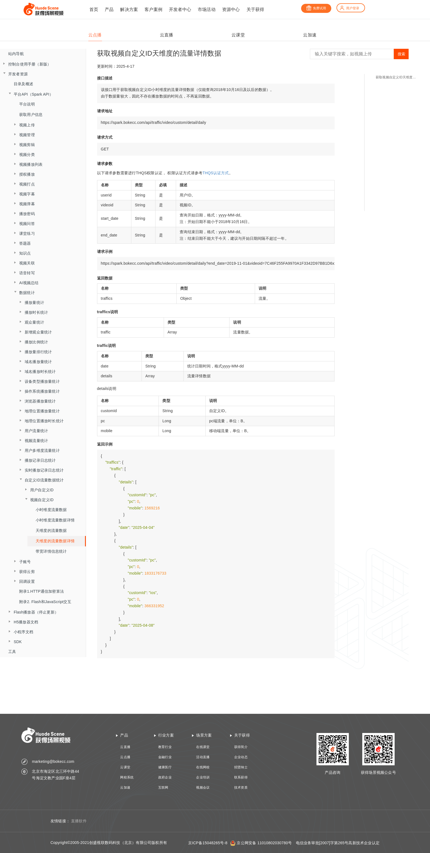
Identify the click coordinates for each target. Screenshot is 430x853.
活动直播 (203, 757)
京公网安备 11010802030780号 (264, 843)
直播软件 (79, 821)
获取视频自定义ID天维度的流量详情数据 (397, 77)
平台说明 (27, 104)
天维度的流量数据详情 (55, 541)
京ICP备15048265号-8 (207, 843)
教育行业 (165, 747)
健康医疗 (165, 767)
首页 (93, 9)
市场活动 (207, 9)
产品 (109, 9)
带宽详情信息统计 (51, 551)
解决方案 (129, 9)
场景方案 (204, 735)
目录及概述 (23, 84)
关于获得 (255, 9)
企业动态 (241, 757)
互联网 (163, 787)
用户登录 (349, 8)
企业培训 (203, 777)
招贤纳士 (241, 767)
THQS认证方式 (215, 173)
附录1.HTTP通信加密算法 (41, 591)
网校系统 (127, 777)
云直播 (125, 747)
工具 (12, 651)
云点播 (125, 757)
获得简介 (241, 747)
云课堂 (125, 767)
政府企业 (165, 777)
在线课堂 (203, 747)
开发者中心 (180, 9)
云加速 (125, 787)
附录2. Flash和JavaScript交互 (45, 602)
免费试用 (316, 8)
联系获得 (241, 777)
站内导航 (16, 54)
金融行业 (165, 757)
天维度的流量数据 (51, 530)
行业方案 (166, 735)
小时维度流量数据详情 (55, 520)
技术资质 (241, 787)
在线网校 (203, 767)
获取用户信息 (31, 114)
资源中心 (231, 9)
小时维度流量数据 (51, 509)
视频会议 (203, 787)
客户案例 (153, 9)
